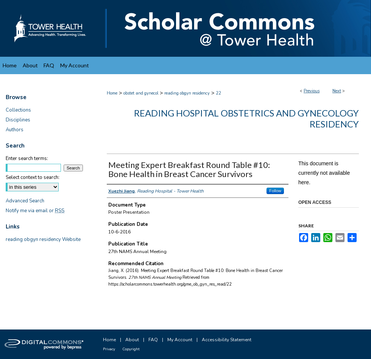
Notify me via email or (35, 210)
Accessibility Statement (226, 340)
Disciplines (18, 120)
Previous (312, 91)
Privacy (109, 349)
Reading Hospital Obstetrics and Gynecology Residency (246, 118)
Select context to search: (32, 177)
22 (218, 93)
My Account (179, 340)
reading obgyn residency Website (43, 239)
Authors (14, 129)
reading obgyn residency (187, 93)
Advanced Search (25, 200)
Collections (18, 110)
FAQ (153, 340)
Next (336, 91)
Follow (275, 190)
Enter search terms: (27, 158)
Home (112, 93)
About (132, 340)
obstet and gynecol (140, 93)
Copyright (131, 349)
